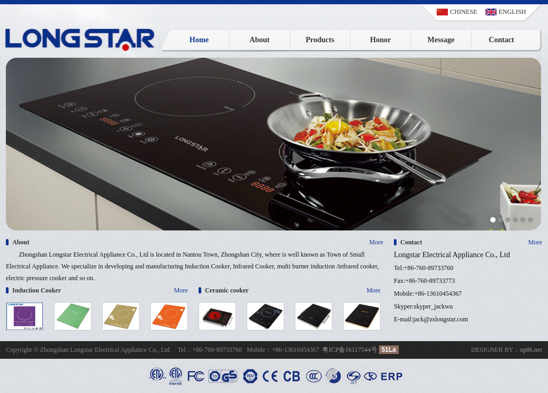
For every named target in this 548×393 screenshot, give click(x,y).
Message (441, 40)
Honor (380, 40)
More (376, 242)
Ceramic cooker (227, 290)
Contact (501, 40)
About (259, 40)
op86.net (531, 349)
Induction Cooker (36, 290)
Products (320, 40)
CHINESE (463, 12)
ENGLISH (512, 12)
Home (199, 40)
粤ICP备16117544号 (349, 349)
